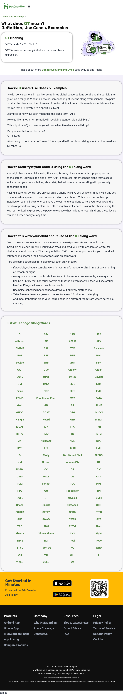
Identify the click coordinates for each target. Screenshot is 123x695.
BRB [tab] (46, 362)
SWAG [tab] (46, 519)
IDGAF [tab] (20, 426)
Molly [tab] (46, 455)
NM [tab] (20, 462)
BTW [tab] (99, 362)
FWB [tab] (72, 398)
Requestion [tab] (72, 490)
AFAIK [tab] (72, 341)
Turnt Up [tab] (46, 547)
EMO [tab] (72, 384)
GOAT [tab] (46, 412)
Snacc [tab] (19, 505)
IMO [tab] (46, 433)
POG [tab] (72, 483)
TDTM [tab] (72, 526)
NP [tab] (99, 462)
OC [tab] (46, 469)
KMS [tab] (72, 441)
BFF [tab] (72, 355)
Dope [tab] (46, 384)
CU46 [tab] (20, 376)
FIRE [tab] (46, 391)
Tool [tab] (72, 540)
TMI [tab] (46, 540)
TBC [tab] (19, 526)
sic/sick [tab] (72, 497)
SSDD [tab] (72, 512)
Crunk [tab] (98, 369)
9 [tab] (20, 334)
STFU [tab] (99, 512)
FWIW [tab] (98, 398)
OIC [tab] (99, 469)
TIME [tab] (20, 540)
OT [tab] (72, 476)
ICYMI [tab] (98, 419)
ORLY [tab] (46, 476)
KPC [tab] (98, 441)
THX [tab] (72, 533)
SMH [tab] (99, 497)
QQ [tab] (46, 490)
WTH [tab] (72, 554)
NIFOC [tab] (99, 455)
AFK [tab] (98, 341)
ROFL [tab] (20, 497)
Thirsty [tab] (20, 533)
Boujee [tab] (20, 362)
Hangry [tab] (20, 419)
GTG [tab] (72, 412)
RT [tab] (46, 497)
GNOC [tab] (19, 412)
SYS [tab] (98, 519)
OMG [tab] (20, 476)
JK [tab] (19, 441)
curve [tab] (46, 376)
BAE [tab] (19, 355)
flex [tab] (72, 391)
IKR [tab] (99, 426)
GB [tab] (46, 405)
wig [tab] (20, 554)
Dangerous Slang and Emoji (58, 69)
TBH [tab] (46, 526)
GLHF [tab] (98, 405)
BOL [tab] (98, 355)
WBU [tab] (99, 547)
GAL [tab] (19, 405)
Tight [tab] (99, 533)
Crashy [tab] (72, 369)
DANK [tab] (72, 376)
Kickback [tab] (46, 441)
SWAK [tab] (72, 519)
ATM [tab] (72, 348)
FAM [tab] (98, 384)
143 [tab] (72, 334)
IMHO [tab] (19, 433)
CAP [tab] (19, 369)
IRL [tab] (72, 433)
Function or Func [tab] (46, 398)
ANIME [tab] (20, 348)
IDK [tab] (46, 426)
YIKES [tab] (19, 562)
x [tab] (98, 554)
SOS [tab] (98, 505)
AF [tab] (46, 341)
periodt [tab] (46, 483)
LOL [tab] (20, 455)
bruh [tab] (72, 362)
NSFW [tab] (19, 469)
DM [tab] (20, 384)
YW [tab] (72, 562)
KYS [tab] (19, 448)
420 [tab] (99, 334)
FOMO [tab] (20, 398)
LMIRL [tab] (72, 448)
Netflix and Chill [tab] (72, 455)
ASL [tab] (46, 348)
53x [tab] (46, 334)
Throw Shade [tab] (46, 533)
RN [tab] (99, 490)
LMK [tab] (99, 448)
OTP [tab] (98, 476)
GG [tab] (72, 405)
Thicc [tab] (99, 526)
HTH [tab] (72, 419)
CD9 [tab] (46, 369)
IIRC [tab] (72, 426)
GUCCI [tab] (99, 412)
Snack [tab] (46, 505)
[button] (29, 6)
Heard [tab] (46, 419)
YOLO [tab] (46, 562)
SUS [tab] (19, 519)
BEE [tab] (46, 355)
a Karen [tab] (19, 341)
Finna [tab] (20, 391)
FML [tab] (98, 391)
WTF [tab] (46, 554)
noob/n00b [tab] (72, 462)
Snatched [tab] (72, 505)
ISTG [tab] (99, 433)
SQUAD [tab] (20, 512)
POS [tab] (98, 483)
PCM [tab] (20, 483)
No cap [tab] (46, 462)
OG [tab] (72, 469)
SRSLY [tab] (46, 512)
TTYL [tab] (20, 547)
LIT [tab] (46, 448)
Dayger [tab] (99, 376)
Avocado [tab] (99, 348)
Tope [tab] (99, 540)
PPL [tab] (19, 490)
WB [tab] (72, 547)
